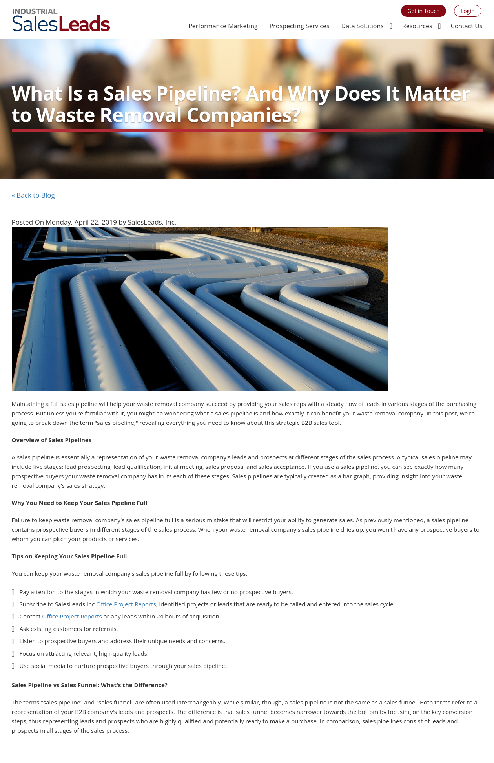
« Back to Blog (33, 194)
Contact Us (467, 26)
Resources (417, 26)
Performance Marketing (222, 26)
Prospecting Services (300, 26)
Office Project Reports (126, 604)
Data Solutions (362, 26)
